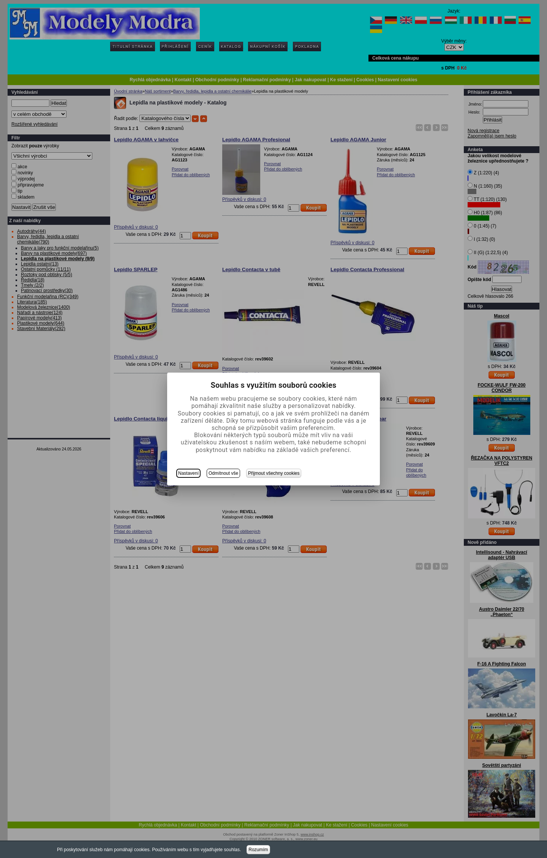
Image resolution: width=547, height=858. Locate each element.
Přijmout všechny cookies (273, 473)
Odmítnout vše (223, 473)
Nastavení (188, 473)
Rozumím (258, 849)
